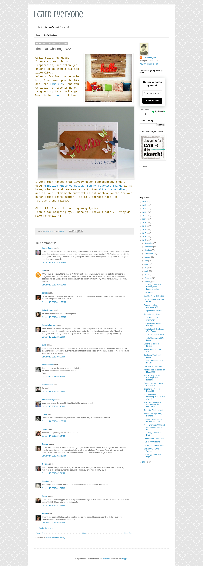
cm (43, 270)
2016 (144, 237)
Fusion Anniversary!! (152, 442)
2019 (144, 226)
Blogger (124, 559)
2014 (144, 462)
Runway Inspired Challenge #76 (151, 306)
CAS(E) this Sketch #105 (154, 445)
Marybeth (46, 481)
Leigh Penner (47, 310)
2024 (144, 209)
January (147, 282)
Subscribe (152, 100)
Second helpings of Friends (151, 345)
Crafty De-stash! (50, 35)
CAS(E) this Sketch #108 (154, 296)
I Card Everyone (58, 14)
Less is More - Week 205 (154, 438)
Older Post (128, 533)
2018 (144, 230)
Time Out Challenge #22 (153, 410)
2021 (144, 219)
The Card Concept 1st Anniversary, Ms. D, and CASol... (153, 404)
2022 (144, 216)
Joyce (44, 414)
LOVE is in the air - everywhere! (151, 319)
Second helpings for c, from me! (153, 415)
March (147, 275)
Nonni (44, 496)
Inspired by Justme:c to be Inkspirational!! (153, 420)
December (148, 243)
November (148, 247)
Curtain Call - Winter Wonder (152, 450)
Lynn (44, 345)
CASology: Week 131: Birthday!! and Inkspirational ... (153, 287)
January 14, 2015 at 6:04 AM (53, 436)
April (146, 271)
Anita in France (48, 325)
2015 (144, 240)
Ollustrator (106, 559)
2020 (144, 223)
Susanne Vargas (49, 400)
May (146, 268)
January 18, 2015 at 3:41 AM (53, 505)
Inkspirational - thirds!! (153, 311)
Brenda (45, 444)
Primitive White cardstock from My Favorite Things (82, 185)
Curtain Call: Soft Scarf (153, 366)
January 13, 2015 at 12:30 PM (54, 317)
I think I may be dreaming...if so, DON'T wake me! (154, 397)
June (146, 264)
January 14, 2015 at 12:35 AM (54, 421)
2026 (144, 202)
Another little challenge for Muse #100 (154, 371)
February (148, 278)
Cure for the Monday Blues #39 (152, 390)
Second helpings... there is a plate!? (153, 384)
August (147, 257)
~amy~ (45, 429)
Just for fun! (148, 292)
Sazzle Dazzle (48, 365)
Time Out (56, 84)
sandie (45, 293)
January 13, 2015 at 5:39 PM (53, 357)
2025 (144, 205)
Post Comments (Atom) (55, 538)
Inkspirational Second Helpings (152, 324)
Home (38, 35)
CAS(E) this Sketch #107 (154, 335)
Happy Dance (47, 248)
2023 (144, 212)
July (146, 261)
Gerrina (45, 464)
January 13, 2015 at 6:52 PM (53, 377)
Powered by (152, 111)
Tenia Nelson (47, 385)
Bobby (45, 514)
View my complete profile (149, 64)
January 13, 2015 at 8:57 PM (53, 391)
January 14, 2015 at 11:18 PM (54, 456)
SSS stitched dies (112, 189)
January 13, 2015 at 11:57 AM (54, 302)
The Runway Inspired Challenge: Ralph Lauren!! (152, 377)
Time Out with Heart (152, 314)
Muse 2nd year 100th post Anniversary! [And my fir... (154, 427)
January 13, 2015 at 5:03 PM (53, 337)
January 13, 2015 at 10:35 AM (54, 285)
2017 (144, 233)
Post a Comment (45, 528)
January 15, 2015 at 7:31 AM (53, 473)
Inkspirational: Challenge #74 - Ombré (154, 330)
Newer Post (40, 533)
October (147, 250)
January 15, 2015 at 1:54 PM (53, 488)
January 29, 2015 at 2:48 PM (53, 523)
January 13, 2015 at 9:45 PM (53, 406)
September (149, 254)
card (58, 95)
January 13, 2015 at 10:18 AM (54, 262)
